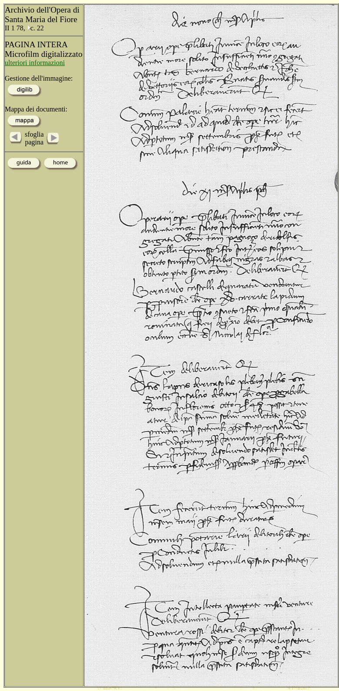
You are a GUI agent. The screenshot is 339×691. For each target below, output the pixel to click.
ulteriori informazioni (35, 62)
